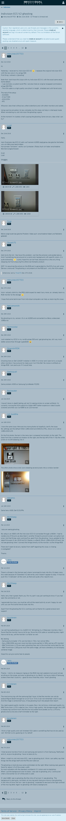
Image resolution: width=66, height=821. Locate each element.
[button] (3, 2)
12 (22, 48)
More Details (5, 818)
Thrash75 (18, 273)
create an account (35, 39)
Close (13, 818)
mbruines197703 (9, 17)
